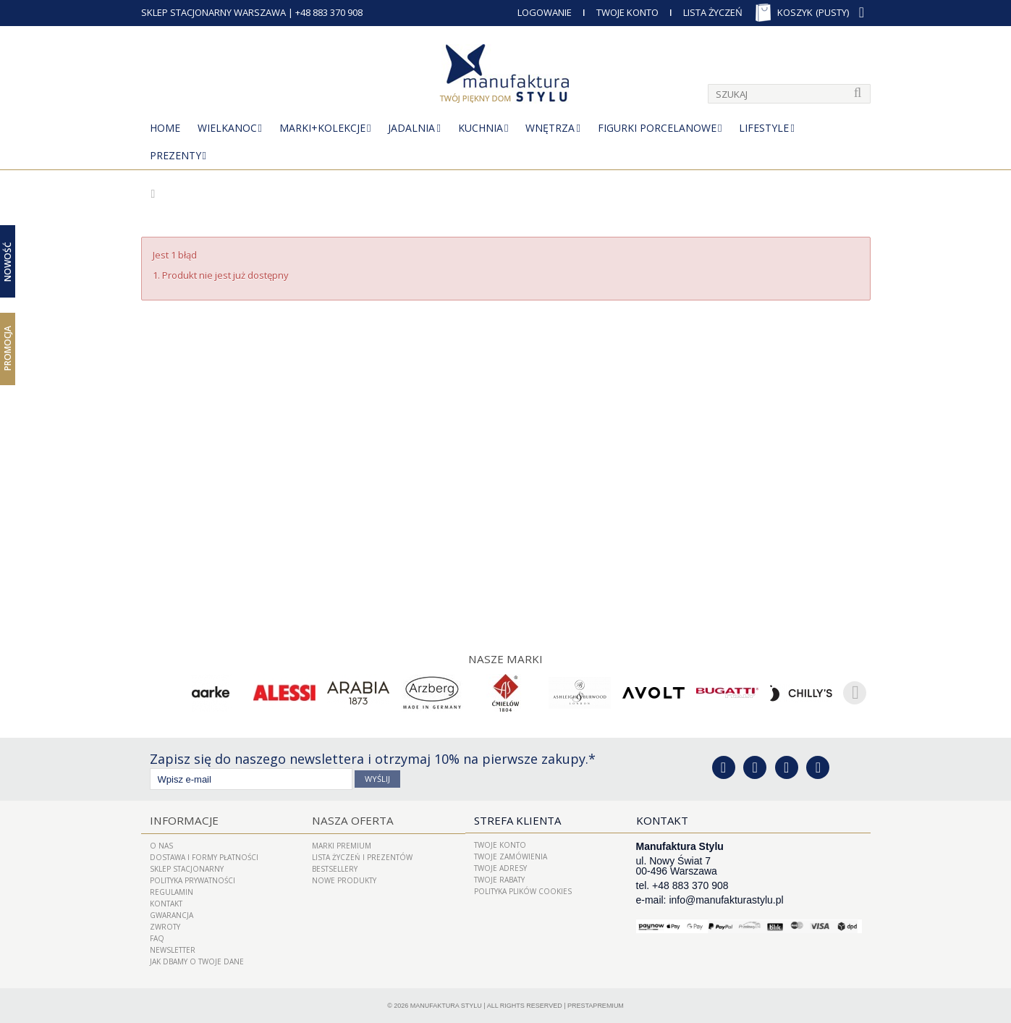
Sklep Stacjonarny (187, 868)
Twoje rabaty (499, 880)
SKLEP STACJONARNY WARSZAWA (213, 12)
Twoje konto (500, 845)
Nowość (7, 261)
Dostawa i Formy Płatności (204, 856)
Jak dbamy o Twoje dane (197, 961)
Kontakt (166, 903)
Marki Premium (341, 845)
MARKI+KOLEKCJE (322, 128)
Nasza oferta (351, 820)
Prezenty (175, 155)
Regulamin (171, 891)
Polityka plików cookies (523, 891)
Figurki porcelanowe (657, 128)
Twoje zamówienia (510, 856)
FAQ (157, 938)
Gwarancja (171, 914)
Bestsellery (335, 868)
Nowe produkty (344, 880)
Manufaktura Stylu (446, 1005)
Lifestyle (764, 128)
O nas (161, 845)
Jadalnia (411, 128)
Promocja (7, 348)
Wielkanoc (227, 128)
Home (165, 128)
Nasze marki (505, 659)
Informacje (182, 820)
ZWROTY (165, 926)
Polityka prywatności (192, 880)
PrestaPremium (595, 1005)
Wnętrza (550, 128)
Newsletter (172, 949)
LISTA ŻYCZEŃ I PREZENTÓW (362, 856)
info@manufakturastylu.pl (726, 900)
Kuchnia (480, 128)
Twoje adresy (500, 868)
